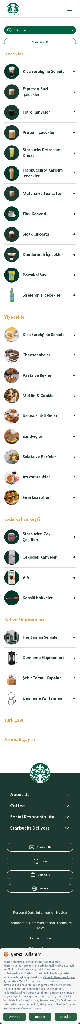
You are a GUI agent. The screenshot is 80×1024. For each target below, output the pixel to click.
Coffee (17, 806)
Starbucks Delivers (29, 828)
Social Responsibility (32, 817)
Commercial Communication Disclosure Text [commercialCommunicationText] (40, 925)
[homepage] (13, 9)
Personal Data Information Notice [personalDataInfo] (40, 912)
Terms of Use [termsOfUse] (40, 938)
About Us (19, 794)
